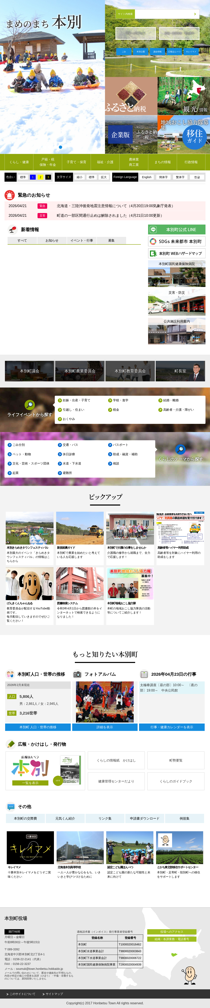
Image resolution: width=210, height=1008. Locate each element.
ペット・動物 (22, 454)
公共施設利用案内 (177, 321)
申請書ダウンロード (145, 818)
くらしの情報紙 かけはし (116, 760)
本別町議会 (29, 371)
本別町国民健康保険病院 (177, 264)
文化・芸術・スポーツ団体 (31, 463)
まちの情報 (162, 162)
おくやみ (69, 419)
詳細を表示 (105, 727)
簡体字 (163, 177)
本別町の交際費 (25, 818)
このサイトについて (22, 993)
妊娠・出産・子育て (77, 400)
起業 (16, 473)
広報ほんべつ (174, 51)
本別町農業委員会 (80, 371)
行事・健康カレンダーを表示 (172, 727)
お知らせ (52, 240)
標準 (23, 177)
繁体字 (180, 177)
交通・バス (70, 445)
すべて (22, 240)
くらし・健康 (19, 162)
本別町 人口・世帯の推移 (37, 727)
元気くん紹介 (65, 818)
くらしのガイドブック (176, 781)
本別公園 (141, 51)
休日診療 (69, 454)
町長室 (180, 371)
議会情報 (157, 51)
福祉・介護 (105, 162)
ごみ (124, 51)
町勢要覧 (176, 760)
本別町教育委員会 (130, 371)
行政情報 (191, 162)
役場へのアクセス (136, 33)
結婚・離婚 (171, 400)
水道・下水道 (72, 463)
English (146, 177)
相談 (116, 463)
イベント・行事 (81, 240)
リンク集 (105, 818)
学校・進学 (121, 400)
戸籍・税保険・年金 (48, 162)
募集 (111, 240)
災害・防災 (177, 292)
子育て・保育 (76, 162)
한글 (197, 177)
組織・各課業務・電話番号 (179, 33)
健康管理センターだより (116, 781)
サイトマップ (54, 993)
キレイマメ (191, 51)
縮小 (79, 177)
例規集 (184, 818)
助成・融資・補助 (125, 454)
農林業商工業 (134, 162)
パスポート (121, 445)
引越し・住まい (73, 410)
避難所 (67, 473)
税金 (116, 410)
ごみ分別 (19, 445)
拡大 (104, 177)
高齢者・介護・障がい (178, 410)
